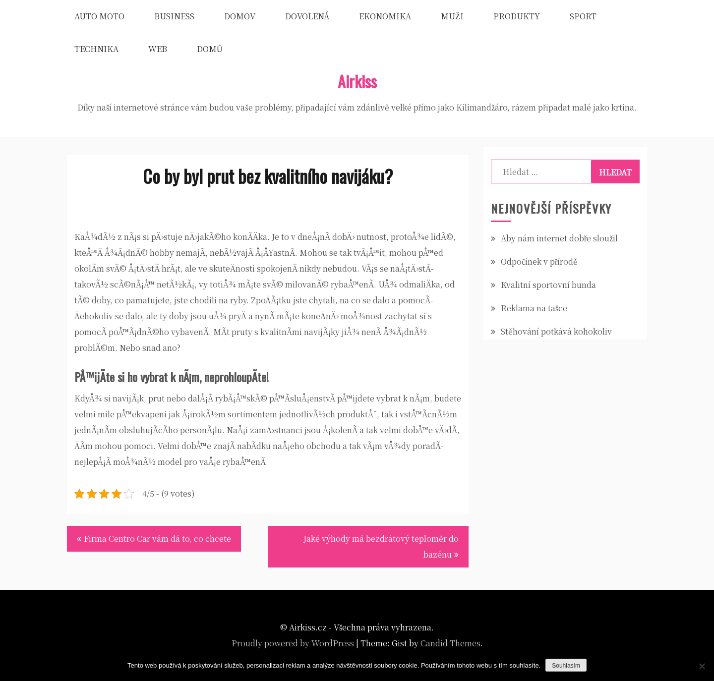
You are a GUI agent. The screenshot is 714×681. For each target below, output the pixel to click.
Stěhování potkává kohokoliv (556, 331)
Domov (239, 16)
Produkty (516, 16)
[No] (702, 666)
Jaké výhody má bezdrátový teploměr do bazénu (381, 546)
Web (157, 49)
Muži (452, 16)
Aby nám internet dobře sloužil (559, 238)
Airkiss (357, 81)
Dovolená (307, 16)
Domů (210, 49)
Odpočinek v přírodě (539, 261)
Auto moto (99, 16)
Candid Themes (450, 643)
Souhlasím (566, 665)
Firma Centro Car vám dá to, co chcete (157, 538)
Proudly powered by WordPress (293, 643)
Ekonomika (385, 16)
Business (174, 16)
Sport (583, 16)
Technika (96, 49)
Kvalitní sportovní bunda (548, 284)
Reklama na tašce (534, 308)
